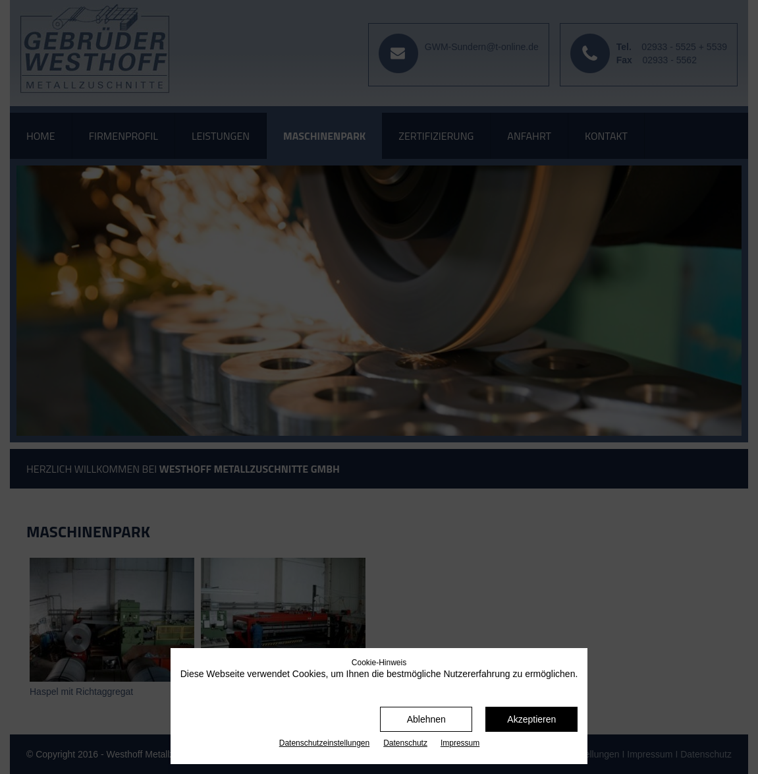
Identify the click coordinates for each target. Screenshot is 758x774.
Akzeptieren (531, 719)
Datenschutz (405, 743)
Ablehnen (426, 719)
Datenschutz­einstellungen (324, 743)
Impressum (460, 743)
